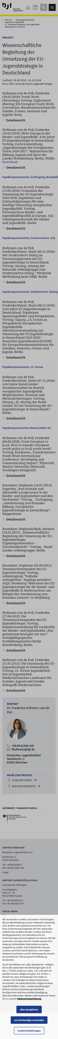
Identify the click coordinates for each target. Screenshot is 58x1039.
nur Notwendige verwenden (29, 1027)
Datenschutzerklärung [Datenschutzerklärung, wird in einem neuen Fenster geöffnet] (29, 1005)
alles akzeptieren (29, 1016)
